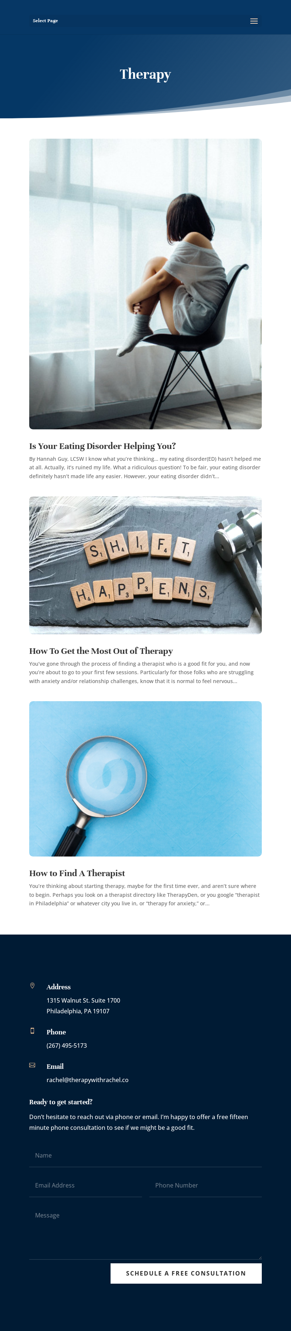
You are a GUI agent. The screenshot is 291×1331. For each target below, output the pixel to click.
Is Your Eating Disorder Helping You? (102, 446)
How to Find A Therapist (78, 873)
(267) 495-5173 (67, 1045)
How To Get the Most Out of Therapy (101, 650)
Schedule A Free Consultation (186, 1273)
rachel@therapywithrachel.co (88, 1080)
